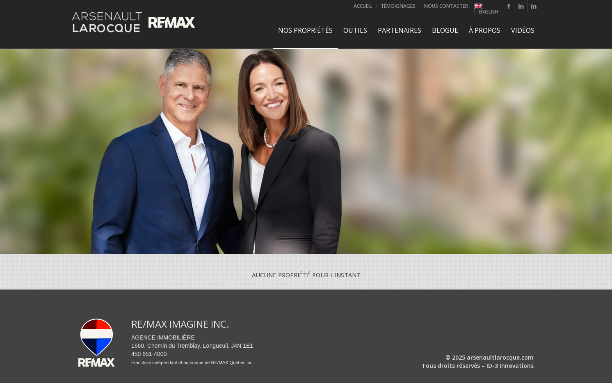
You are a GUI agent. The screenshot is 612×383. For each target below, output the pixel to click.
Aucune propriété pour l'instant (306, 275)
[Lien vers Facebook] (509, 6)
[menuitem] (363, 6)
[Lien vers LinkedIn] (521, 6)
